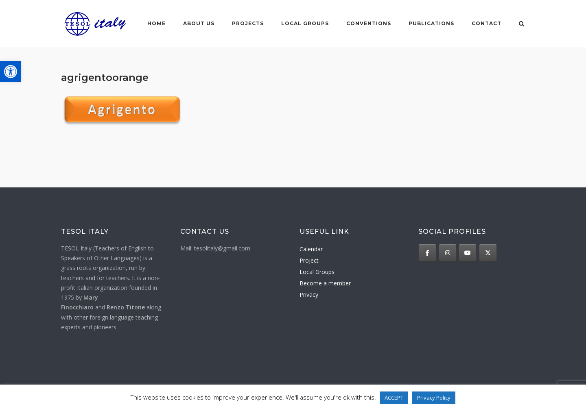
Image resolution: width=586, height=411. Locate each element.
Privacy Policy (433, 397)
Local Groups (317, 272)
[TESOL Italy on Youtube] (468, 253)
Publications (431, 23)
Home (156, 23)
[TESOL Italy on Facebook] (427, 253)
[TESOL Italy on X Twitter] (488, 253)
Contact (486, 23)
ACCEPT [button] (394, 397)
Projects (248, 23)
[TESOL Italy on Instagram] (448, 253)
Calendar (311, 249)
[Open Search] (521, 24)
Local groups (305, 23)
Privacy (309, 294)
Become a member (325, 283)
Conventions (368, 23)
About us (198, 23)
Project (309, 260)
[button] (10, 71)
